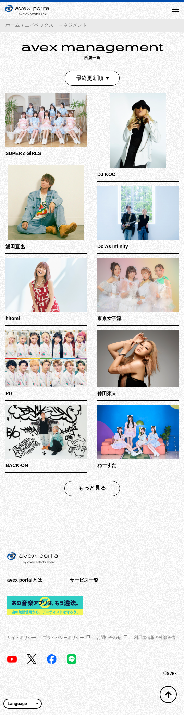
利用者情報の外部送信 (154, 637)
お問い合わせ (112, 637)
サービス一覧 (84, 580)
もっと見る (92, 488)
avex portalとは (24, 580)
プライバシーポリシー (66, 637)
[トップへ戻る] (168, 694)
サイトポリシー (21, 637)
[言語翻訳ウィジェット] (22, 704)
